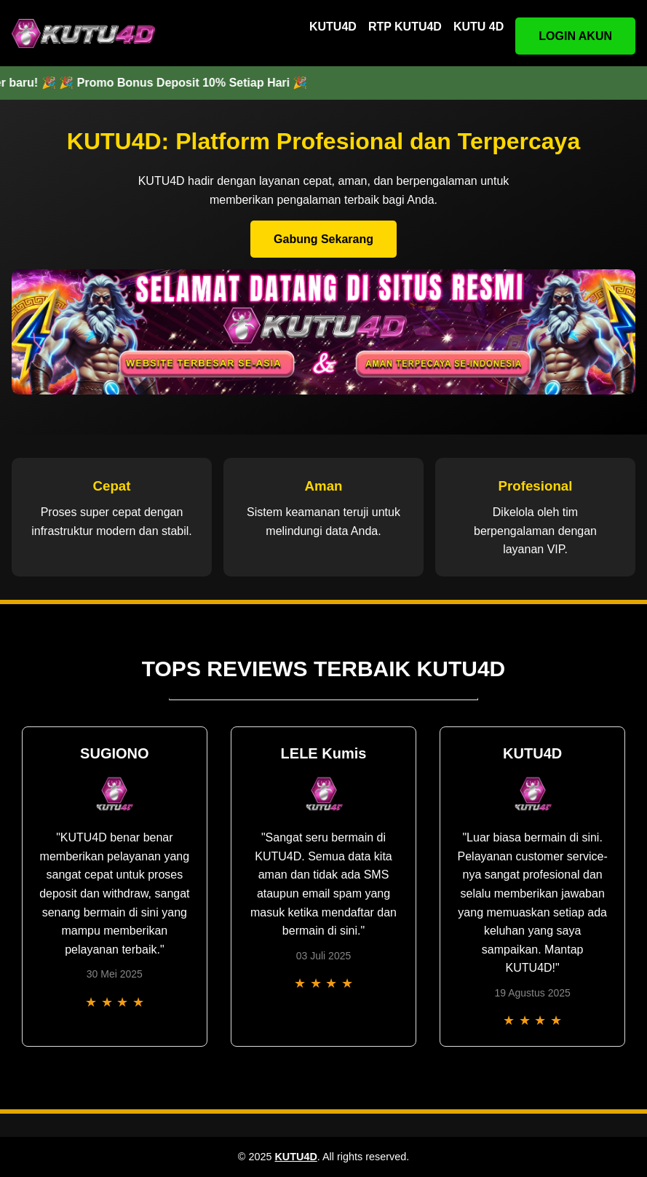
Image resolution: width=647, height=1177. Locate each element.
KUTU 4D (478, 26)
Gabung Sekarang (323, 239)
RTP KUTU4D (405, 26)
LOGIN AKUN (575, 36)
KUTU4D (333, 26)
